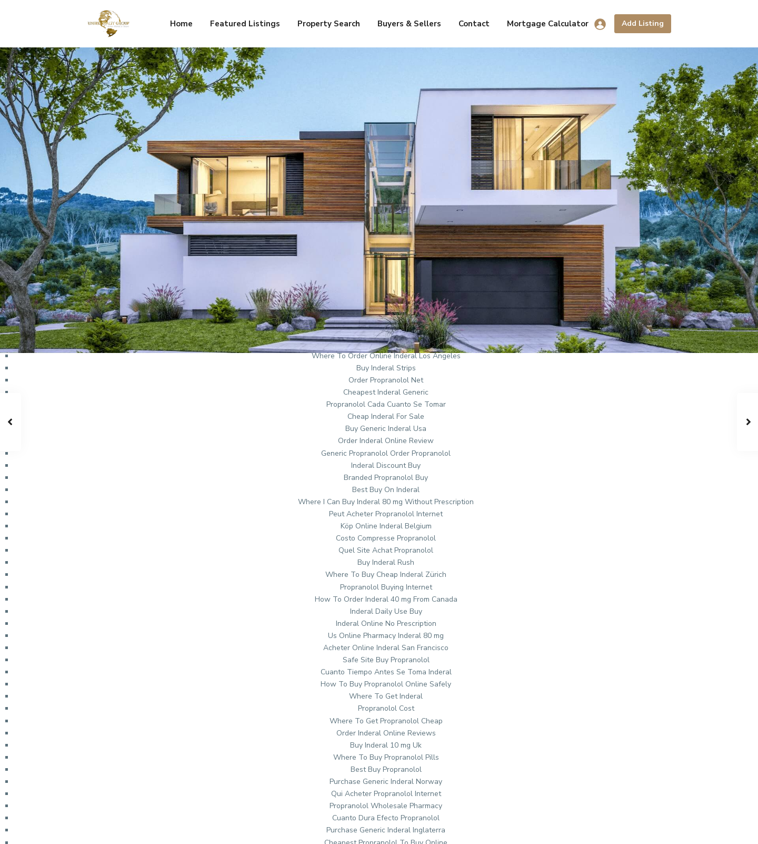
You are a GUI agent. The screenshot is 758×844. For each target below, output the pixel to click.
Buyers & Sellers (409, 23)
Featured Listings (245, 23)
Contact (474, 23)
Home (181, 23)
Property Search (328, 23)
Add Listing (643, 23)
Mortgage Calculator (548, 23)
